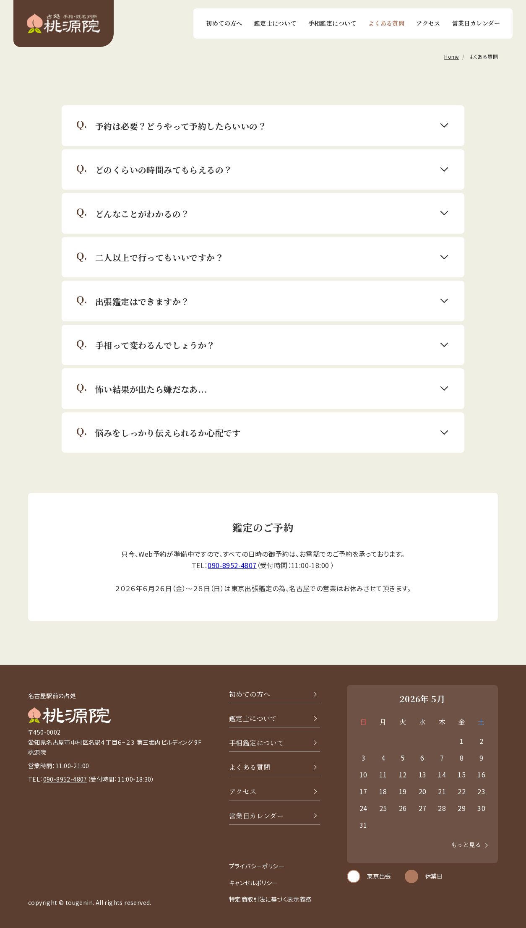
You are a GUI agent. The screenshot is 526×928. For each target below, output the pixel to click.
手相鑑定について (332, 23)
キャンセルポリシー (253, 882)
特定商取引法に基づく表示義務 (270, 899)
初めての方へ (224, 23)
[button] (263, 125)
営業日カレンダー (476, 23)
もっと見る (466, 844)
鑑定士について (275, 23)
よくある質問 (386, 23)
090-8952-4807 (232, 565)
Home (451, 56)
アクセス (428, 23)
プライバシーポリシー (256, 866)
